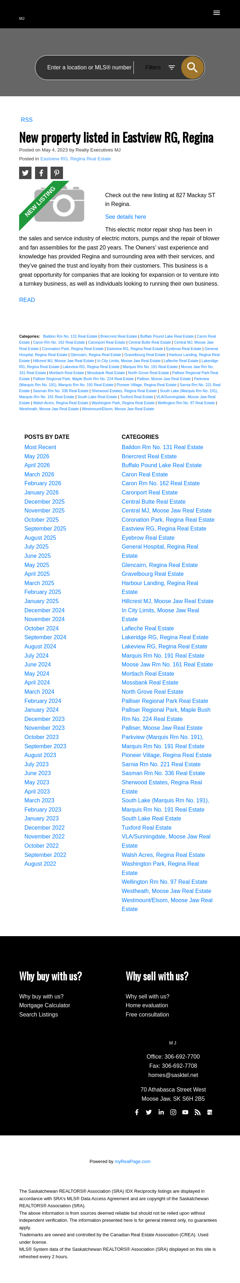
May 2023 (36, 782)
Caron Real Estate (145, 474)
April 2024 (37, 683)
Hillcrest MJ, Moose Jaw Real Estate (64, 361)
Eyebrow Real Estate (184, 348)
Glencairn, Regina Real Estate (96, 355)
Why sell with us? (148, 996)
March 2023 (39, 800)
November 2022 (44, 837)
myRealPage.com (132, 1161)
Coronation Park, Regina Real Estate (73, 348)
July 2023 (36, 764)
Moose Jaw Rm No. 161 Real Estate (167, 664)
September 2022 (45, 855)
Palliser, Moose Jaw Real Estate (164, 379)
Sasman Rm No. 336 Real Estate (61, 391)
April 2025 (37, 574)
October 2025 (41, 520)
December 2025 (44, 502)
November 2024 (44, 619)
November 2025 (44, 511)
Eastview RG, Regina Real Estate (75, 158)
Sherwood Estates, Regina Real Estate (125, 391)
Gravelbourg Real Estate (145, 355)
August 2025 (40, 538)
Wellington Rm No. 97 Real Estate (187, 403)
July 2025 (36, 547)
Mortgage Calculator (44, 1005)
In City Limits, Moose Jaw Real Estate (129, 361)
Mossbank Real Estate (106, 373)
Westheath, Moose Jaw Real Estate (49, 409)
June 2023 (37, 773)
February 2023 (42, 810)
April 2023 (37, 792)
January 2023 (41, 818)
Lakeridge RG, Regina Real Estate (165, 637)
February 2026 (42, 483)
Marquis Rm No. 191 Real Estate (150, 367)
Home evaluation (147, 1005)
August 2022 (40, 864)
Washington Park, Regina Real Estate (123, 403)
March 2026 (39, 474)
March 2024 (39, 692)
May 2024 (36, 674)
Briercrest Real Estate (119, 336)
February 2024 (42, 701)
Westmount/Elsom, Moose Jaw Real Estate (118, 409)
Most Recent (40, 447)
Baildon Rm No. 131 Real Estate (70, 336)
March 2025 (39, 583)
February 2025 (42, 592)
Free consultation (147, 1015)
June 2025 (37, 556)
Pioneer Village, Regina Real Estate (146, 385)
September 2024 (45, 637)
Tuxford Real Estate (137, 397)
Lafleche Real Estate (181, 361)
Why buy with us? (41, 996)
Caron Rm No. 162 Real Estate (59, 342)
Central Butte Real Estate (150, 342)
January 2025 (41, 601)
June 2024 (37, 664)
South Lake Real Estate (98, 397)
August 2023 (40, 755)
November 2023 (44, 728)
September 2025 (45, 529)
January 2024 (41, 710)
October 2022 (41, 846)
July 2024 (36, 656)
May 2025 (36, 565)
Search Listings (38, 1015)
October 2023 (41, 737)
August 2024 (40, 646)
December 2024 (44, 610)
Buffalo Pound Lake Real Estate (167, 336)
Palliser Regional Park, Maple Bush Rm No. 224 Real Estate (84, 379)
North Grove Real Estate (149, 373)
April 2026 (37, 465)
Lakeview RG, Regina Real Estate (92, 367)
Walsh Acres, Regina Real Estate (61, 403)
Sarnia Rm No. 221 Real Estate (161, 764)
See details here (125, 217)
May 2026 (36, 456)
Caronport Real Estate (107, 342)
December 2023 (44, 719)
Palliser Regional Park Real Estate (165, 701)
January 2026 (41, 492)
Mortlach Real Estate (67, 373)
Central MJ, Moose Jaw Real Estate (167, 511)
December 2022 (44, 828)
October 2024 (41, 628)
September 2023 (45, 746)
